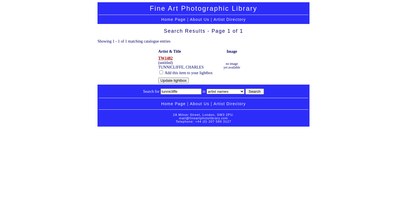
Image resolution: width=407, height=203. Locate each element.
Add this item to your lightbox (186, 73)
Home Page (173, 19)
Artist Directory (229, 19)
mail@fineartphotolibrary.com (203, 118)
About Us (199, 19)
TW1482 (165, 58)
